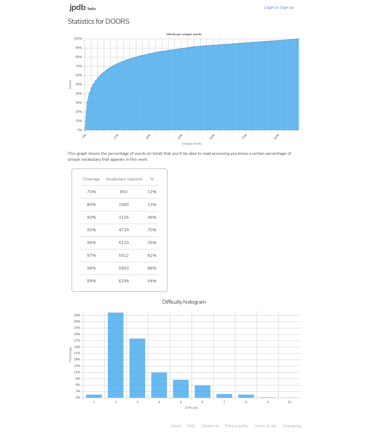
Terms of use (265, 425)
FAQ (191, 425)
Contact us (210, 425)
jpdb (77, 7)
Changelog (292, 425)
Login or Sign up (279, 7)
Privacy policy (237, 425)
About (176, 425)
